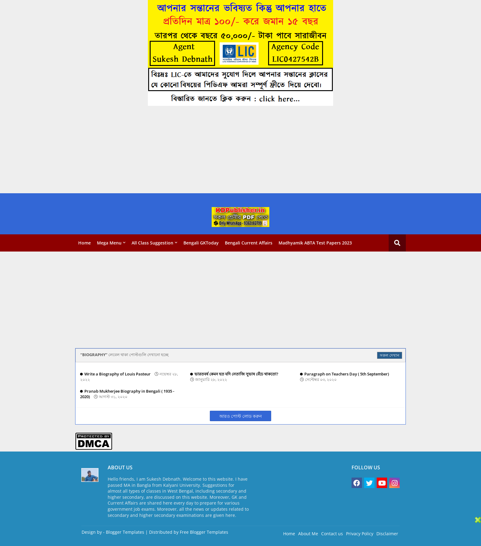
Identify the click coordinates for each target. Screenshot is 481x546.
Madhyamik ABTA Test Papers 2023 (315, 243)
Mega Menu (109, 243)
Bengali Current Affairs (248, 243)
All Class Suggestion (152, 243)
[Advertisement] (184, 150)
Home (84, 243)
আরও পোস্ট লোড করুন (240, 416)
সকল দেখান (389, 355)
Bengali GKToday (201, 243)
